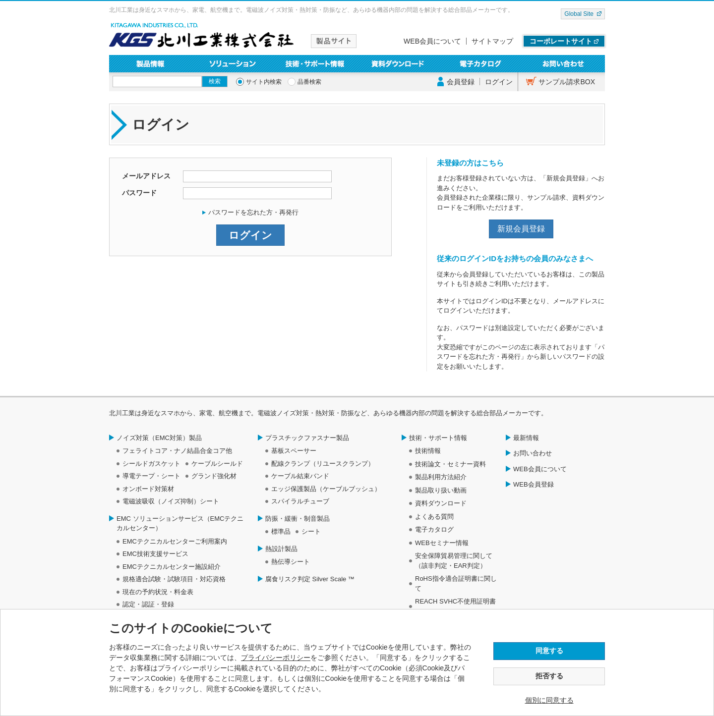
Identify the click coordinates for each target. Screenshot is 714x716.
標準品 (281, 531)
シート (311, 531)
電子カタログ (481, 63)
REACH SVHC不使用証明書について (455, 606)
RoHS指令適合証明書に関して (456, 583)
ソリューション (233, 63)
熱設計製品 (281, 548)
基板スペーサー (293, 450)
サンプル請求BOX (566, 82)
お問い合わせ (563, 63)
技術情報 (428, 450)
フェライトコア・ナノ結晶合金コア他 (177, 450)
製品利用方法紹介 (441, 477)
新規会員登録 (521, 228)
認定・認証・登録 (148, 604)
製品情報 (150, 63)
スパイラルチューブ (300, 501)
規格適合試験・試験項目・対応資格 (174, 579)
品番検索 (309, 81)
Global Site (579, 13)
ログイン (499, 81)
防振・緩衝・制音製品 (297, 518)
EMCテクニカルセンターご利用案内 (174, 541)
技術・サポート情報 (315, 63)
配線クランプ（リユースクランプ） (322, 463)
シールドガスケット (151, 463)
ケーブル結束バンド (300, 476)
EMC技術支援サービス (155, 553)
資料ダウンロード (398, 63)
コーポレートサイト (561, 41)
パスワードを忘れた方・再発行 (253, 212)
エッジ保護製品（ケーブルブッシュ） (326, 489)
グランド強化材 (214, 476)
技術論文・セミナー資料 (450, 464)
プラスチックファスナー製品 (307, 437)
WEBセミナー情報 (442, 543)
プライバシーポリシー (275, 657)
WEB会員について (432, 41)
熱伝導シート (290, 561)
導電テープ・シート (151, 476)
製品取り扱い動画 (441, 490)
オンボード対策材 (148, 489)
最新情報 (526, 437)
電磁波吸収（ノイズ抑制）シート (170, 501)
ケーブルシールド (217, 463)
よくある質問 (434, 516)
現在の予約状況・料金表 (157, 592)
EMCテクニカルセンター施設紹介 (171, 566)
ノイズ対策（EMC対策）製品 (159, 437)
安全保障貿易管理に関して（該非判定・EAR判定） (453, 560)
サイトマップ (492, 41)
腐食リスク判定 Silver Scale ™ (310, 579)
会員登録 (461, 81)
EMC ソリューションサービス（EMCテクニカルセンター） (180, 523)
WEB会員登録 (533, 484)
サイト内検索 (264, 81)
